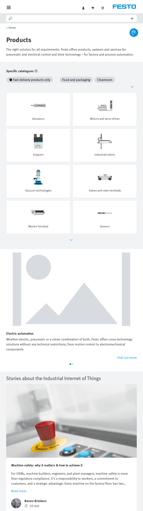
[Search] (72, 18)
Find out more (127, 273)
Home (12, 27)
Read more (18, 407)
